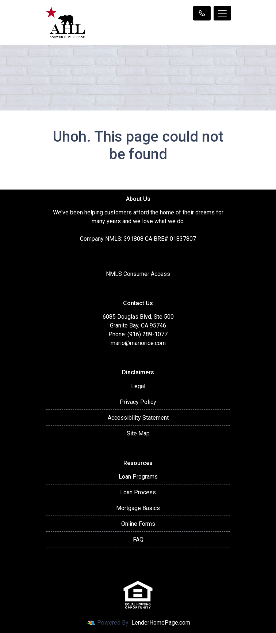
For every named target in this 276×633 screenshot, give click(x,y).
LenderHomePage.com (160, 622)
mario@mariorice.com (138, 343)
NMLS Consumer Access (138, 273)
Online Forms (138, 523)
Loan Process (138, 492)
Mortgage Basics (138, 508)
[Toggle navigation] (222, 13)
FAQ (138, 539)
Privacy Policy (138, 401)
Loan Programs (138, 476)
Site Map (138, 433)
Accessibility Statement (138, 417)
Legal (138, 386)
